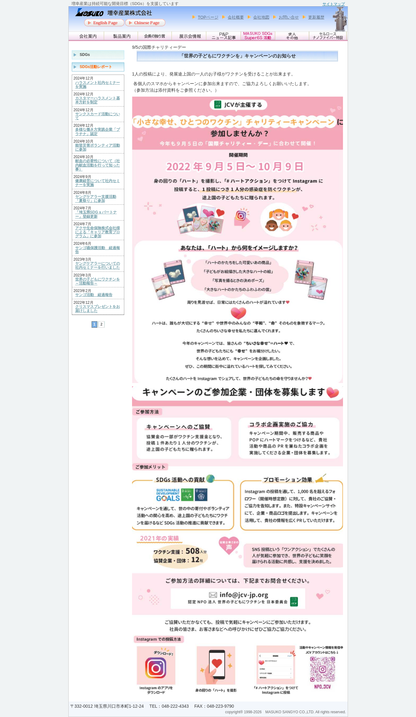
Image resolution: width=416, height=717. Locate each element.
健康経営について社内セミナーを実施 (97, 183)
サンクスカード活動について (97, 116)
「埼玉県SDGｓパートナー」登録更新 (96, 214)
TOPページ (208, 17)
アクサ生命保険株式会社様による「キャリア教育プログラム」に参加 (97, 232)
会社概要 (236, 17)
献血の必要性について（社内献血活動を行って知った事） (97, 165)
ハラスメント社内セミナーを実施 (97, 85)
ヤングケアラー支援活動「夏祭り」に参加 (95, 199)
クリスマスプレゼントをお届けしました (97, 309)
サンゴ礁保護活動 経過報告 (97, 250)
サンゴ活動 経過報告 (93, 295)
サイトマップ (333, 4)
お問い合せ (289, 17)
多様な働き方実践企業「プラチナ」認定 (97, 132)
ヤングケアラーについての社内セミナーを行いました (97, 266)
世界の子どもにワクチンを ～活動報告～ (97, 281)
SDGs (85, 55)
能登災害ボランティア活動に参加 (97, 148)
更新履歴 (316, 17)
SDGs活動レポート (96, 67)
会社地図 (261, 17)
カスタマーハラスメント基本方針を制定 (97, 100)
